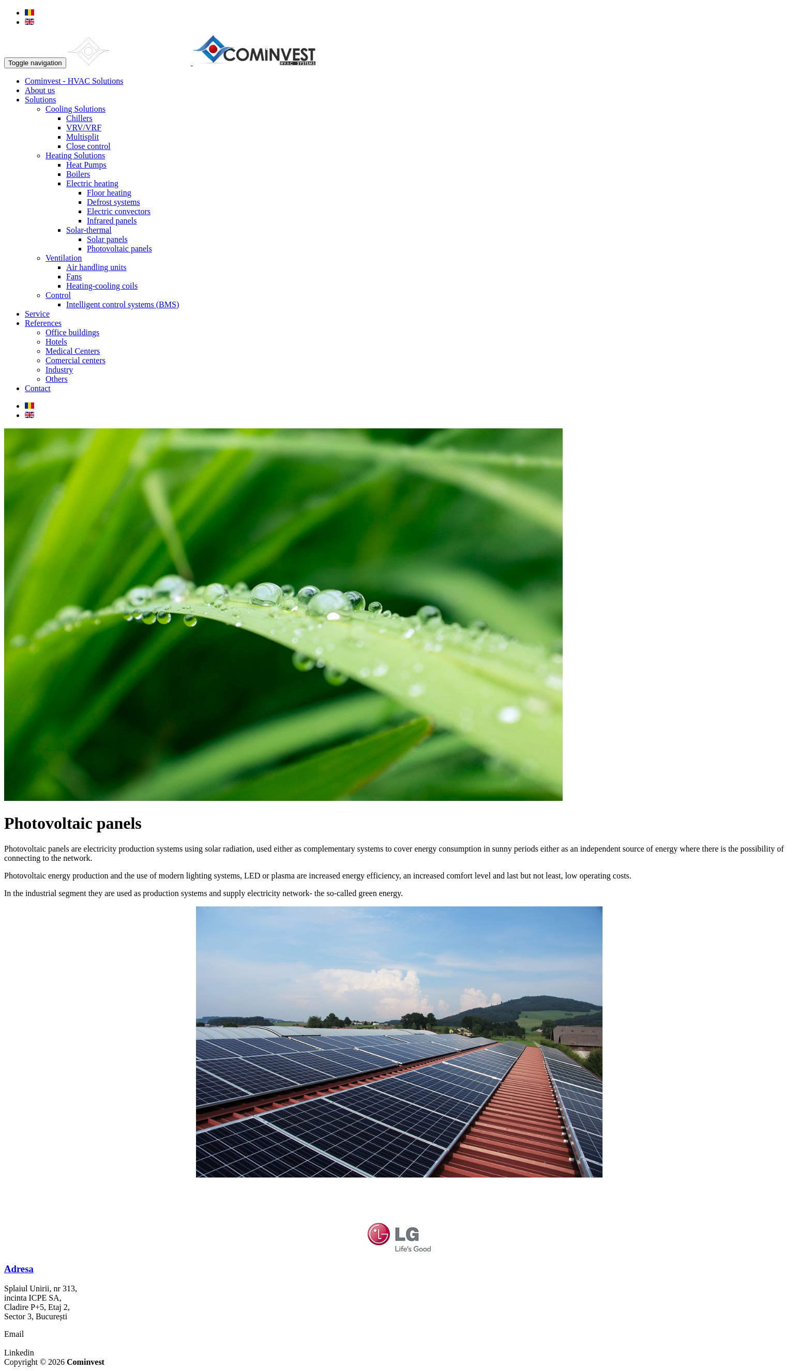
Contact (38, 388)
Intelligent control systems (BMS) (122, 304)
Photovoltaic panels (119, 248)
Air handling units (96, 267)
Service (37, 313)
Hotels (56, 341)
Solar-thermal (89, 230)
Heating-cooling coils (102, 285)
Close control (88, 146)
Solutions (40, 99)
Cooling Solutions (76, 109)
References (43, 323)
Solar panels (107, 239)
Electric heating (92, 183)
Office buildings (72, 332)
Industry (59, 369)
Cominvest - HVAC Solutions (74, 81)
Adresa (19, 1268)
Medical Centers (73, 351)
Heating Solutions (75, 155)
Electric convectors (118, 211)
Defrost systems (113, 202)
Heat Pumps (86, 164)
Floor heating (109, 192)
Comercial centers (76, 360)
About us (40, 90)
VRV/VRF (83, 127)
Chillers (79, 118)
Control (58, 295)
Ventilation (64, 258)
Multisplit (82, 136)
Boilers (78, 174)
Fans (74, 276)
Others (57, 379)
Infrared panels (112, 220)
